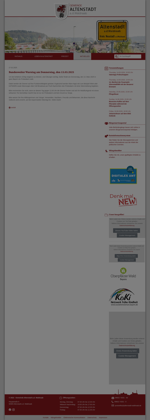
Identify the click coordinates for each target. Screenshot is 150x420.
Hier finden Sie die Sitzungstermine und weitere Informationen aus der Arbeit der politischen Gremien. (123, 142)
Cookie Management (127, 235)
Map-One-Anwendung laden (126, 256)
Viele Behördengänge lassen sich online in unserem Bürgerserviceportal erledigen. (124, 128)
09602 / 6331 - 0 (120, 402)
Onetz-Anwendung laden (126, 351)
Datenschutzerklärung (127, 225)
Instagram (13, 409)
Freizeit (65, 56)
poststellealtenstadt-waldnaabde (128, 406)
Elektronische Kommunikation (74, 417)
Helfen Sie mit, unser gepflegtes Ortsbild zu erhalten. (125, 156)
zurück (12, 107)
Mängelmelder (56, 417)
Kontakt (45, 417)
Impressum (103, 417)
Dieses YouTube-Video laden (126, 231)
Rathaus (18, 56)
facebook (10, 409)
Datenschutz (92, 417)
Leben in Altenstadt (43, 56)
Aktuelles (85, 56)
